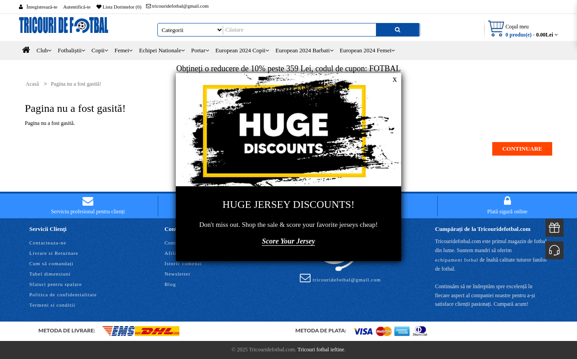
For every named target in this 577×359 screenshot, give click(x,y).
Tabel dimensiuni (50, 273)
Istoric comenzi (183, 263)
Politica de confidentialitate (63, 294)
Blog (170, 284)
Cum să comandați (51, 263)
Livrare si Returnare (53, 253)
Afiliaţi (174, 253)
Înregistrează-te (42, 6)
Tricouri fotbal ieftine (321, 349)
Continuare (522, 148)
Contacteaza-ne (47, 242)
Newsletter (178, 273)
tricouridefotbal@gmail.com (177, 6)
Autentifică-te (77, 6)
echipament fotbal (456, 259)
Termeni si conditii (52, 305)
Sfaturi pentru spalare (55, 284)
